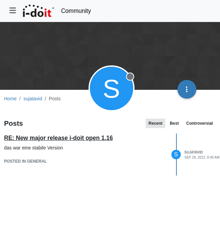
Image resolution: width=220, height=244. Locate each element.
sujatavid (194, 152)
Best (174, 123)
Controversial (199, 123)
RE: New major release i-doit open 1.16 (58, 138)
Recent (156, 123)
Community (76, 10)
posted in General (25, 161)
